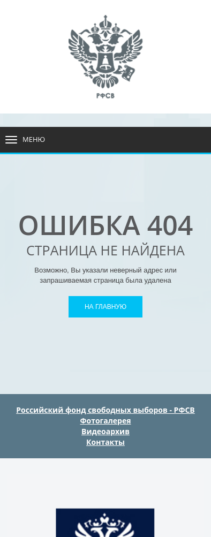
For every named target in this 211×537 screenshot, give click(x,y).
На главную (105, 307)
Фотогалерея (105, 420)
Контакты (105, 442)
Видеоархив (105, 431)
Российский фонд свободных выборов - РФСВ (105, 410)
